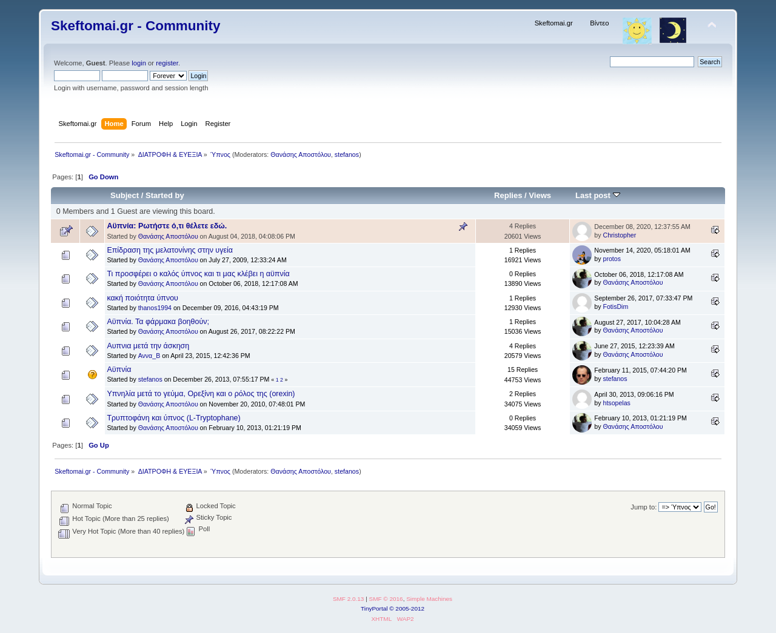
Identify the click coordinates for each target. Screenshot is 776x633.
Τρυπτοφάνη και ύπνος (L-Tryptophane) (173, 418)
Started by (165, 195)
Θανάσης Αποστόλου (300, 154)
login (139, 63)
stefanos (347, 154)
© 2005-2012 (406, 608)
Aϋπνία (119, 369)
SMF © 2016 (386, 598)
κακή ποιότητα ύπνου (142, 298)
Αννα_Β (149, 355)
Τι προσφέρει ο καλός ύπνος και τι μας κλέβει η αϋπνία (198, 274)
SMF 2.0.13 (348, 598)
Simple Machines (429, 598)
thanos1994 (155, 307)
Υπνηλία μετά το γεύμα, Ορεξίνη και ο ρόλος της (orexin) (201, 393)
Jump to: (643, 507)
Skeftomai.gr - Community (135, 25)
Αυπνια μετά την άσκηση (148, 346)
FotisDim (616, 306)
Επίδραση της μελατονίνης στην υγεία (170, 250)
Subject (124, 195)
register (167, 63)
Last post (597, 195)
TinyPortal (374, 608)
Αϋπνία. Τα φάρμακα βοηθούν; (158, 321)
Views (540, 195)
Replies (508, 195)
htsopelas (616, 402)
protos (612, 258)
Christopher (620, 235)
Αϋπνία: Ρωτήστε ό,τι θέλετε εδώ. (167, 226)
